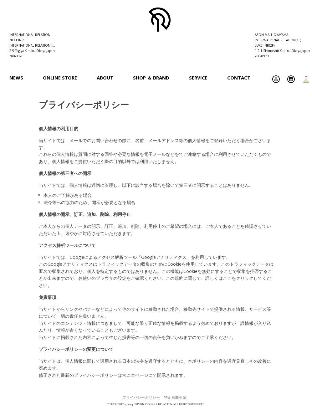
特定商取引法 (175, 397)
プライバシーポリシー (141, 397)
